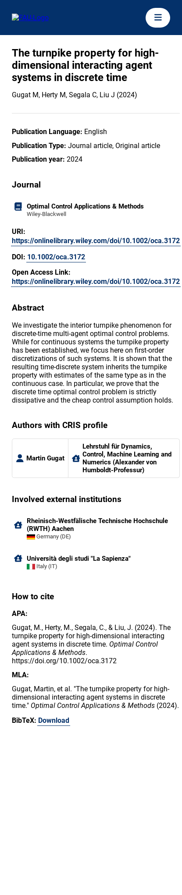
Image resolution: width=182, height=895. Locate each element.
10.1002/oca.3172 (56, 257)
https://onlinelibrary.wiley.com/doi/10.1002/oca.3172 (96, 241)
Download (53, 720)
